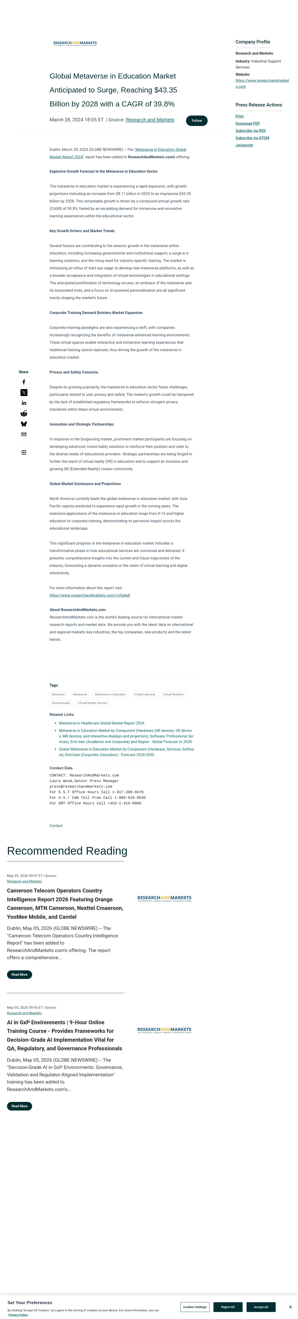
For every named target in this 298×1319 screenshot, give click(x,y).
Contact (56, 825)
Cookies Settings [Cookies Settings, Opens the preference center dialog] (195, 1309)
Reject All (228, 1309)
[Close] (290, 1309)
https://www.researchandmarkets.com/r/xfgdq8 (90, 595)
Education (58, 694)
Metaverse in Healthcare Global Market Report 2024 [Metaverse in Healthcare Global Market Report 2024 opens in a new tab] (101, 723)
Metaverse (80, 694)
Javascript (244, 145)
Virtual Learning (144, 694)
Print (240, 116)
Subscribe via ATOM (252, 138)
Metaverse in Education (110, 694)
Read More (19, 974)
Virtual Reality (61, 703)
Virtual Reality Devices (92, 703)
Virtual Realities (173, 694)
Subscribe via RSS (251, 131)
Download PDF (248, 123)
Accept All (261, 1309)
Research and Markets (150, 119)
